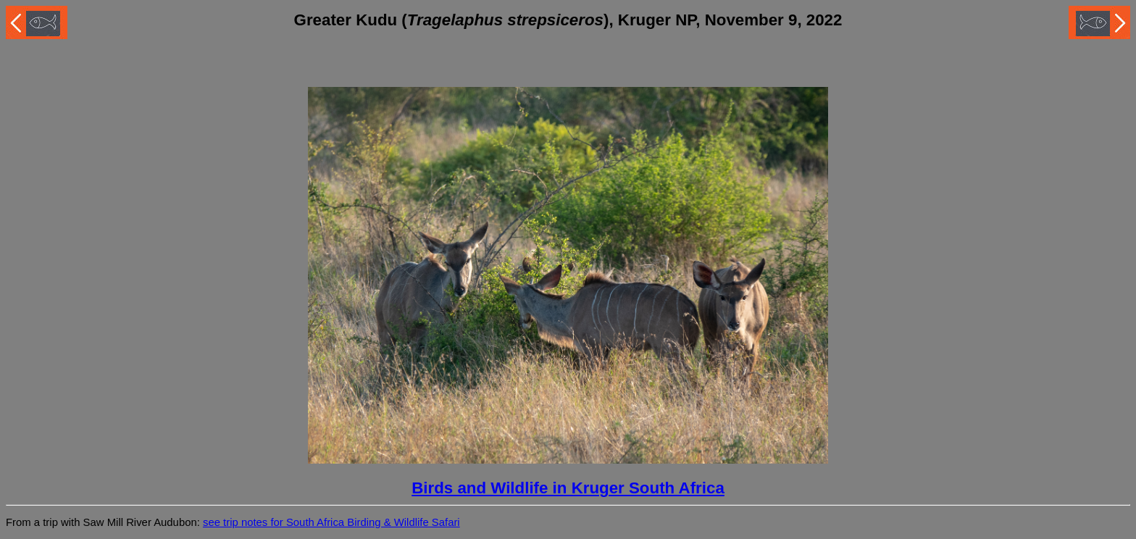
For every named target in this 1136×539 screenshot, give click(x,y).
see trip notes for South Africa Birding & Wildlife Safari (331, 522)
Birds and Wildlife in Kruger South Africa (568, 488)
